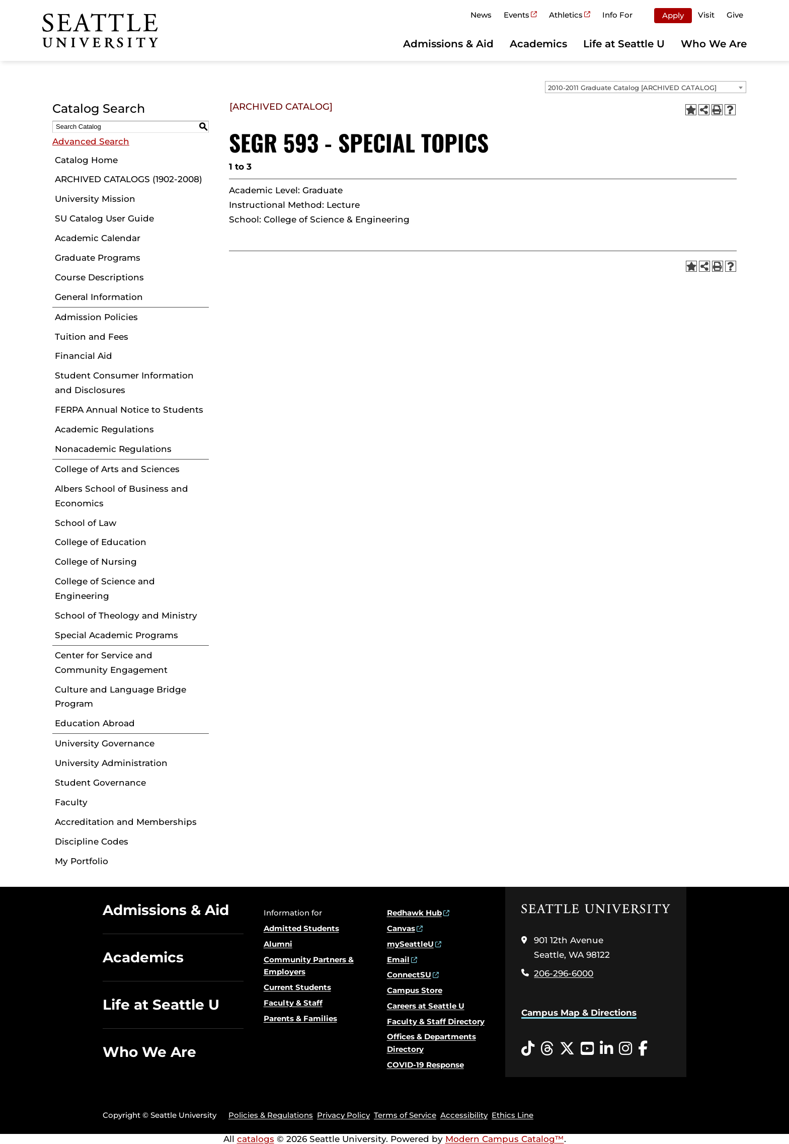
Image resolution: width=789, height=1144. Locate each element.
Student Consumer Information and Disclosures (124, 382)
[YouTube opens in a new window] (587, 1048)
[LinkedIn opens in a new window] (606, 1048)
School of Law (85, 523)
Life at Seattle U (624, 44)
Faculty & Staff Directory (436, 1021)
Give (735, 15)
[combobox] (645, 87)
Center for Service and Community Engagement (111, 662)
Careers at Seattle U (425, 1006)
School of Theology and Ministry (126, 616)
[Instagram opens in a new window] (625, 1048)
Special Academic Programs (116, 635)
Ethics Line (512, 1115)
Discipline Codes (91, 841)
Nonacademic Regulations (113, 449)
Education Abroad (95, 723)
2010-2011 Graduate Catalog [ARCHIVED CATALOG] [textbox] (632, 88)
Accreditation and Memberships (126, 822)
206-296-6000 (563, 973)
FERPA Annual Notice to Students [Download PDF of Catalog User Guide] (129, 410)
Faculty (71, 802)
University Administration (111, 763)
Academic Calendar (97, 238)
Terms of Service (405, 1115)
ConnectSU (409, 974)
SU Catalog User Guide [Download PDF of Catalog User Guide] (104, 218)
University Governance (104, 743)
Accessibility (464, 1115)
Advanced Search (90, 141)
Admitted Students (301, 928)
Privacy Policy (343, 1115)
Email (398, 959)
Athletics (566, 15)
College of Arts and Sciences (117, 469)
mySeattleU (410, 944)
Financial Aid (83, 356)
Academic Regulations (104, 429)
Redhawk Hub (414, 913)
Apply (673, 15)
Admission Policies (96, 317)
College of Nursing (96, 562)
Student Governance (100, 783)
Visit (706, 15)
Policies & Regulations (270, 1115)
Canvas (401, 928)
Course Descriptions (99, 277)
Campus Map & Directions (579, 1013)
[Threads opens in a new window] (547, 1048)
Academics (538, 44)
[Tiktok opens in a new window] (527, 1048)
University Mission (95, 199)
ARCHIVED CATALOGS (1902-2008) (128, 179)
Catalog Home (86, 160)
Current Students (297, 987)
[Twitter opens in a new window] (567, 1048)
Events (516, 15)
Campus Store (414, 990)
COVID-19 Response (425, 1065)
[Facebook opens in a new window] (643, 1048)
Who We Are (714, 44)
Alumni (278, 944)
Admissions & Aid (448, 44)
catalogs (255, 1139)
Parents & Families (300, 1018)
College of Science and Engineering (105, 588)
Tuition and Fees (91, 337)
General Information (99, 297)
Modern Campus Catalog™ (504, 1139)
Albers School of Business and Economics (121, 496)
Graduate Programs (97, 258)
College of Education (100, 542)
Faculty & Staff (293, 1003)
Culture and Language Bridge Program (120, 696)
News (481, 15)
